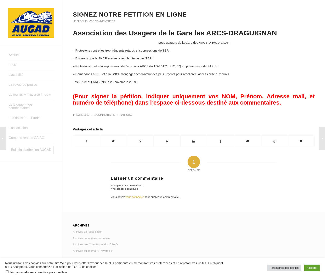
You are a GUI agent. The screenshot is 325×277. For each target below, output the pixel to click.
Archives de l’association (87, 231)
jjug (129, 114)
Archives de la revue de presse (91, 238)
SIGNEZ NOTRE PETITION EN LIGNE (130, 14)
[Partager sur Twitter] (113, 141)
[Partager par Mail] (301, 141)
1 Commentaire (104, 114)
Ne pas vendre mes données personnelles (38, 272)
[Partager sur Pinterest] (167, 141)
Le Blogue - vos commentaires (94, 21)
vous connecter (134, 197)
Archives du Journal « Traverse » (92, 250)
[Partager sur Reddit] (274, 141)
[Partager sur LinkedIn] (194, 141)
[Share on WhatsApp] (140, 141)
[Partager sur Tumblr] (220, 141)
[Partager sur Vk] (247, 141)
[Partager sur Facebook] (86, 141)
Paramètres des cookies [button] (284, 267)
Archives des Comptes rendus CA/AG (95, 244)
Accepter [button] (312, 267)
